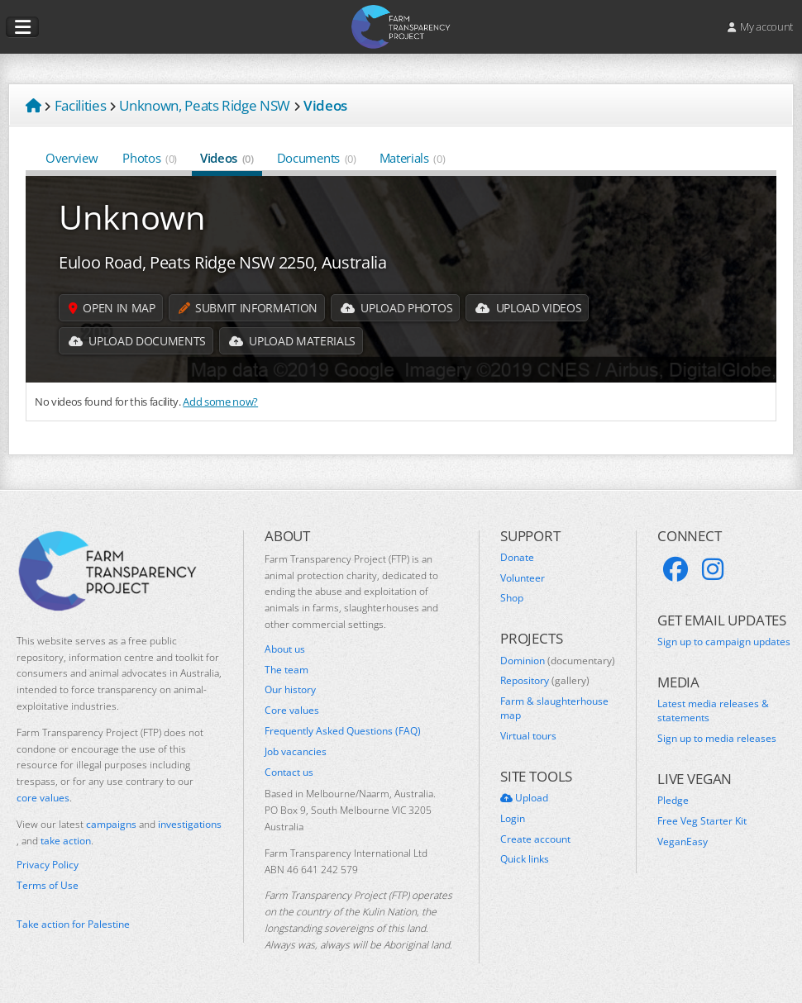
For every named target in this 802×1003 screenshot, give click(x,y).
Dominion (557, 661)
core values (43, 798)
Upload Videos (528, 308)
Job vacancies (296, 751)
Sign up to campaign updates (723, 642)
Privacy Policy (48, 865)
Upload (524, 798)
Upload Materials (292, 341)
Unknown (132, 217)
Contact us (289, 772)
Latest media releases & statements (713, 711)
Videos (227, 158)
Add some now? (220, 401)
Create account (535, 839)
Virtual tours (528, 736)
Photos (149, 158)
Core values (292, 710)
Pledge (673, 800)
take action (66, 841)
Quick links (524, 859)
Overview (72, 158)
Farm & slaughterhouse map (554, 708)
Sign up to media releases (716, 738)
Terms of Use (48, 885)
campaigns (111, 824)
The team (286, 670)
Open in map (112, 308)
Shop (511, 598)
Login (512, 818)
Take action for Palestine (73, 924)
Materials (413, 158)
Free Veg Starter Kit (702, 821)
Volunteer (522, 578)
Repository (545, 680)
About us (285, 649)
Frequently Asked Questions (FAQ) (343, 731)
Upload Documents (137, 341)
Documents (316, 158)
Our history (290, 689)
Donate (517, 557)
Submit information (248, 308)
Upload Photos (396, 308)
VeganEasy (682, 842)
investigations (190, 824)
